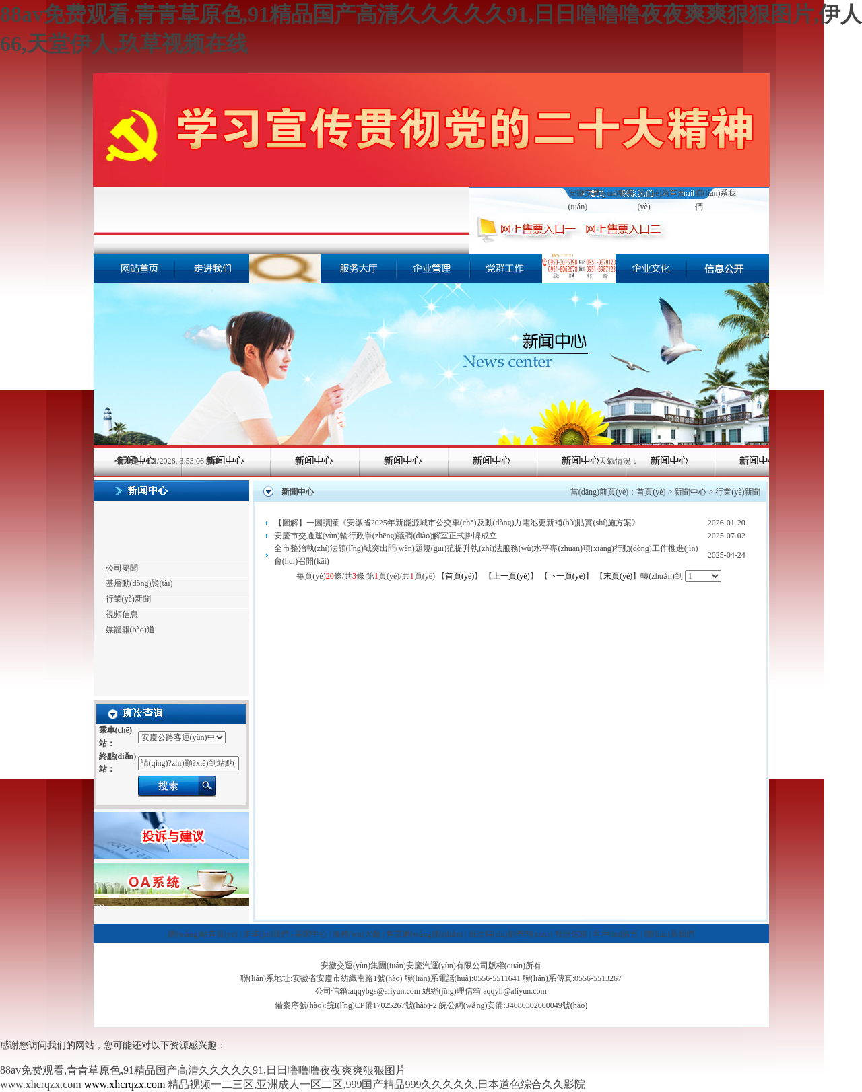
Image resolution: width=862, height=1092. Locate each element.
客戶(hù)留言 (615, 934)
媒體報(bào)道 (130, 629)
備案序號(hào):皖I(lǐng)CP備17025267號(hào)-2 (356, 1005)
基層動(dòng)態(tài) (139, 583)
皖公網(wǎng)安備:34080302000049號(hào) (513, 1005)
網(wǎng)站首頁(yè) (202, 934)
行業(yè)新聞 (128, 599)
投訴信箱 (571, 934)
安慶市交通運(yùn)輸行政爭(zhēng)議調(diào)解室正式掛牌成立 (385, 535)
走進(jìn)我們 (266, 934)
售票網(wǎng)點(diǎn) (424, 934)
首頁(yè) (650, 492)
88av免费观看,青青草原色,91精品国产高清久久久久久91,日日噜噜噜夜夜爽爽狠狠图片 (203, 1070)
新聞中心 (690, 492)
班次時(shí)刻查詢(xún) (509, 934)
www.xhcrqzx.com (40, 1084)
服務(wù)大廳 (356, 934)
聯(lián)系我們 (669, 934)
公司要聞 (122, 568)
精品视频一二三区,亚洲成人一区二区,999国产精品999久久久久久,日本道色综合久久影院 (376, 1084)
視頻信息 (122, 614)
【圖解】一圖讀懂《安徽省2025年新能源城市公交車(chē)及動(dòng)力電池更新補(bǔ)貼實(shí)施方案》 (457, 522)
